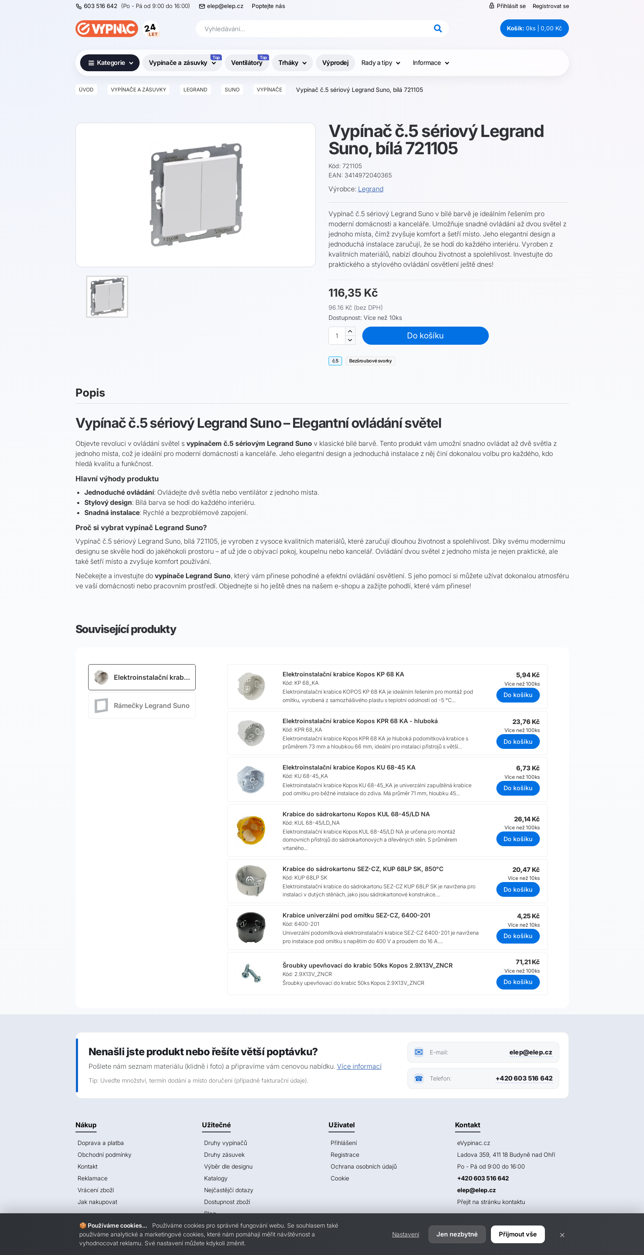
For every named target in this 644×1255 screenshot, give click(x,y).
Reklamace (93, 1178)
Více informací (359, 1066)
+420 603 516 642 (524, 1078)
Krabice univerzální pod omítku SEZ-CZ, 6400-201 (356, 915)
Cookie (340, 1178)
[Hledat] (438, 28)
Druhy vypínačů (225, 1142)
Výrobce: (342, 189)
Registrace (345, 1154)
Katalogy (216, 1178)
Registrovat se (551, 6)
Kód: (335, 165)
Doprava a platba (101, 1142)
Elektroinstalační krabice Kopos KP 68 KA (343, 674)
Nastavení (405, 1234)
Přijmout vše (518, 1234)
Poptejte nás (268, 6)
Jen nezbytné (457, 1234)
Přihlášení (344, 1142)
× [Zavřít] (562, 1234)
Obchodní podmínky (105, 1154)
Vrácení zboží (96, 1189)
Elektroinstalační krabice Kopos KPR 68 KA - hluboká (360, 720)
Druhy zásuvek (224, 1154)
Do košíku (425, 335)
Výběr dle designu (228, 1166)
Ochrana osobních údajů (364, 1166)
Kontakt (87, 1166)
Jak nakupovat (97, 1201)
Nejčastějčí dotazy (228, 1189)
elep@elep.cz (225, 6)
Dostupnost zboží (227, 1201)
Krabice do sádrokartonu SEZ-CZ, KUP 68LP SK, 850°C (363, 868)
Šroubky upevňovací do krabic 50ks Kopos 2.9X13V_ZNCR (368, 965)
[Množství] (337, 336)
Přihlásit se (507, 5)
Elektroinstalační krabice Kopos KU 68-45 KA (349, 767)
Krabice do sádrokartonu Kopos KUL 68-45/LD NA (356, 814)
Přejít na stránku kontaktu (491, 1201)
